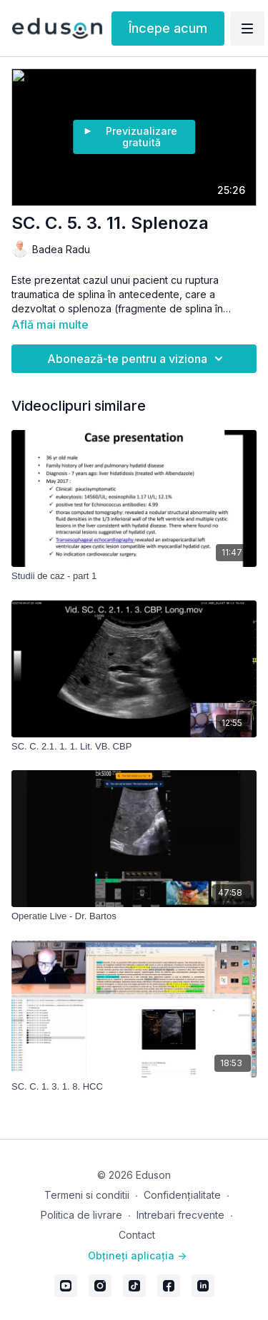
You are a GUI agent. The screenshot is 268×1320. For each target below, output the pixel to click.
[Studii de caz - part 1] (134, 576)
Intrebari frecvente (180, 1215)
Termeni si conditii (86, 1195)
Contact (137, 1235)
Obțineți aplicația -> (137, 1255)
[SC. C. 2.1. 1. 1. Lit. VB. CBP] (134, 747)
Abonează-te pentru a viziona (137, 358)
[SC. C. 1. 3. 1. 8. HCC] (134, 1087)
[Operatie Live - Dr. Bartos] (134, 916)
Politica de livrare (81, 1215)
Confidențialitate (182, 1195)
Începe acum (168, 28)
